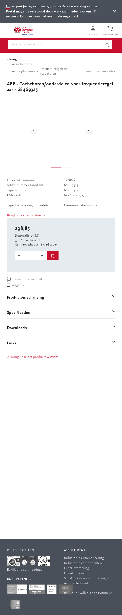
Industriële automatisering (84, 558)
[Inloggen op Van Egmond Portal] (93, 31)
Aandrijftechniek (76, 583)
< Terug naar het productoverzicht (33, 357)
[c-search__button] (107, 45)
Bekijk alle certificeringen (26, 569)
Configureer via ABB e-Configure (34, 279)
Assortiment (74, 550)
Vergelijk (18, 285)
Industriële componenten (83, 563)
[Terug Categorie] (12, 59)
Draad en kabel (75, 573)
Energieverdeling (76, 568)
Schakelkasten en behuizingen (86, 578)
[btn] (114, 11)
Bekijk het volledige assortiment (88, 593)
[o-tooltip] (31, 255)
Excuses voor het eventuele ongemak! (49, 16)
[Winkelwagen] (110, 31)
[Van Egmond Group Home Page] (23, 30)
